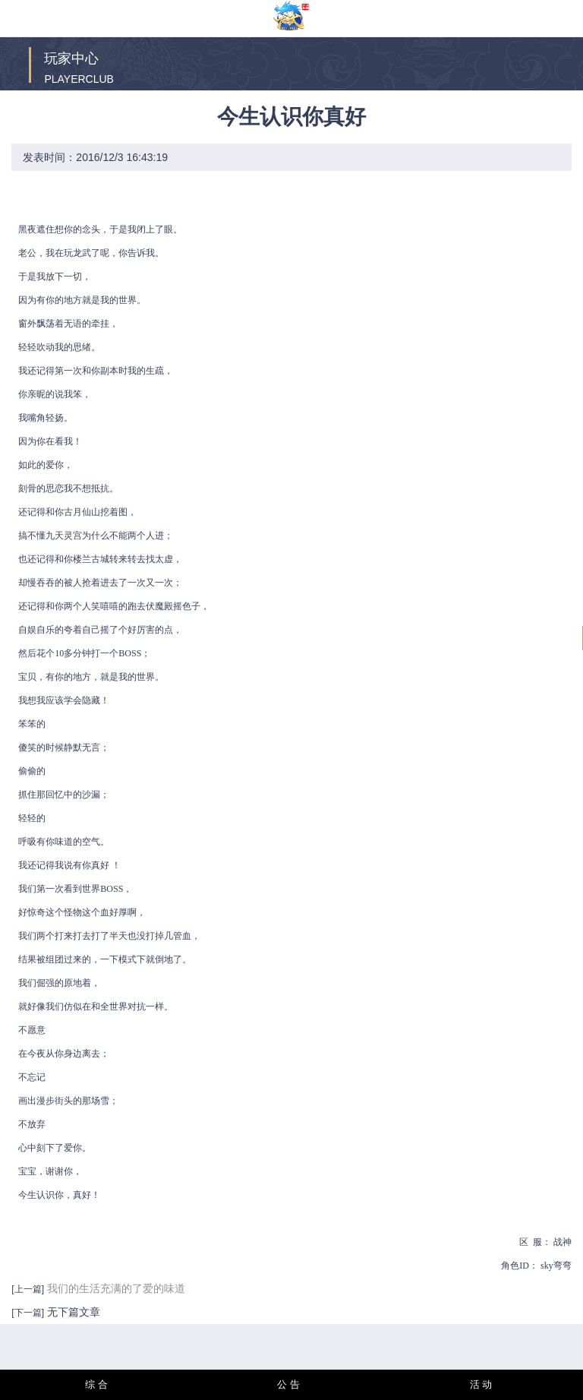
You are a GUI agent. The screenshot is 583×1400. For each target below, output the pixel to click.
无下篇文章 (72, 1312)
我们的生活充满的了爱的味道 (116, 1288)
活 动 (481, 1384)
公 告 (288, 1384)
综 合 (96, 1384)
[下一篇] (27, 1312)
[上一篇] (27, 1289)
